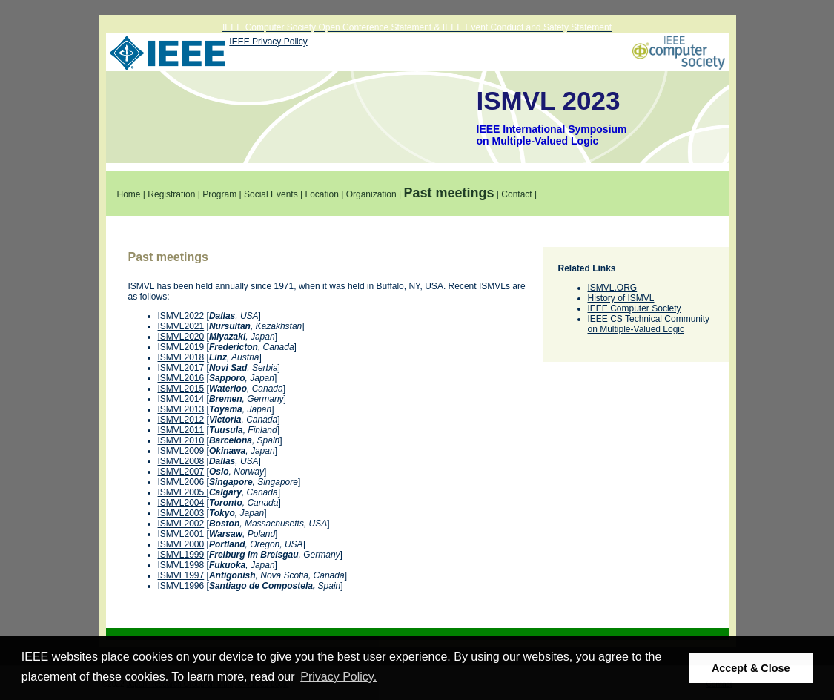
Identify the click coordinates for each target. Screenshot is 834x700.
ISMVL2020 (181, 336)
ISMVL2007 (181, 471)
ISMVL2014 (181, 399)
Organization (371, 194)
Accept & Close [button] (751, 668)
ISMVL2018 (181, 357)
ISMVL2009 (181, 451)
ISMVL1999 (181, 554)
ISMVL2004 (181, 503)
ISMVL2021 (181, 326)
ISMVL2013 (181, 409)
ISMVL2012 (181, 420)
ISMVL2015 (181, 388)
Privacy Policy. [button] (338, 676)
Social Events (271, 194)
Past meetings (448, 192)
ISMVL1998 (181, 565)
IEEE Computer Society (634, 308)
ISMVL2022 (181, 316)
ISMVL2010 (181, 440)
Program (219, 194)
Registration (171, 194)
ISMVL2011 (181, 430)
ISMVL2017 (181, 368)
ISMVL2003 (181, 513)
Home (129, 194)
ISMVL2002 (181, 523)
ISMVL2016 (181, 378)
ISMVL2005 (182, 492)
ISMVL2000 (181, 544)
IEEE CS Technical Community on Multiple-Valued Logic (649, 324)
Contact (516, 194)
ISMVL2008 (181, 461)
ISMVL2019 (181, 347)
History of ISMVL (621, 298)
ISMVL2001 (181, 534)
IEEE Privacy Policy (268, 41)
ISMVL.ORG (613, 288)
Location (321, 194)
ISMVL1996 (181, 586)
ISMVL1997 (181, 575)
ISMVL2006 (181, 482)
